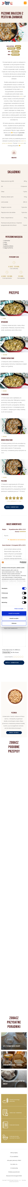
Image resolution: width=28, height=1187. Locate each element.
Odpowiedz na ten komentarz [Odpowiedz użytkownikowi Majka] (18, 539)
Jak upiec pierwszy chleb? (14, 1160)
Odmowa (14, 623)
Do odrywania (11, 48)
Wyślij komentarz (12, 662)
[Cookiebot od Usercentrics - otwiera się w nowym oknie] (20, 562)
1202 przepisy (14, 1152)
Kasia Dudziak (6, 545)
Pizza (18, 48)
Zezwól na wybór (13, 618)
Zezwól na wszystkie (14, 613)
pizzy (21, 89)
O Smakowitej (14, 1168)
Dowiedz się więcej (14, 732)
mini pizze (21, 143)
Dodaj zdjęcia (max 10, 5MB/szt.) (11, 650)
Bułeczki (18, 46)
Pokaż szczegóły (18, 608)
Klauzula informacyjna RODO (14, 1176)
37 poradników (14, 1156)
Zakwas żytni (15, 51)
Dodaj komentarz (12, 507)
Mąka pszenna (15, 54)
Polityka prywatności (14, 1172)
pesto (21, 96)
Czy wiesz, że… (14, 1164)
